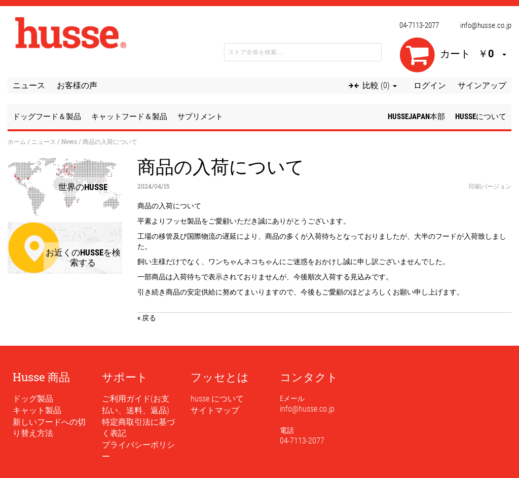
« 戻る (146, 317)
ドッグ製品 (33, 398)
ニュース (29, 85)
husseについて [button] (480, 116)
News (69, 141)
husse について (217, 398)
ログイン (430, 85)
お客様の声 (77, 85)
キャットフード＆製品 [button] (129, 116)
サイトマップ (215, 410)
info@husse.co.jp (485, 25)
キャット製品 (37, 410)
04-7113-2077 (419, 25)
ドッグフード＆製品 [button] (47, 116)
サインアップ (482, 85)
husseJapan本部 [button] (416, 116)
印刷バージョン (490, 186)
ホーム (17, 141)
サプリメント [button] (200, 116)
